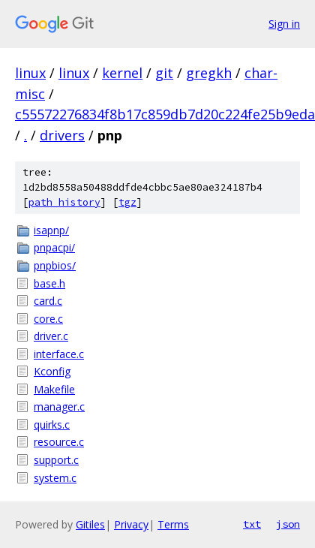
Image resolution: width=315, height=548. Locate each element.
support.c (56, 460)
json (288, 524)
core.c (48, 319)
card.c (48, 301)
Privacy (131, 524)
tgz (127, 202)
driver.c (51, 336)
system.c (55, 478)
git (164, 73)
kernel (122, 73)
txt (252, 524)
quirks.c (52, 424)
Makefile (54, 389)
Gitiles (90, 524)
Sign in (284, 24)
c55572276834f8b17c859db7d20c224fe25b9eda (165, 114)
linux (30, 73)
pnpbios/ (55, 265)
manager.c (59, 406)
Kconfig (52, 371)
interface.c (59, 354)
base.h (49, 283)
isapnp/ (51, 230)
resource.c (59, 442)
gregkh (209, 73)
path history (64, 202)
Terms (173, 524)
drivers (62, 135)
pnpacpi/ (54, 247)
